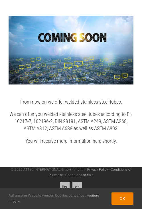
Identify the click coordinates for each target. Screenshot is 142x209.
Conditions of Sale (79, 175)
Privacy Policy (97, 170)
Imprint (79, 170)
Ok (122, 198)
